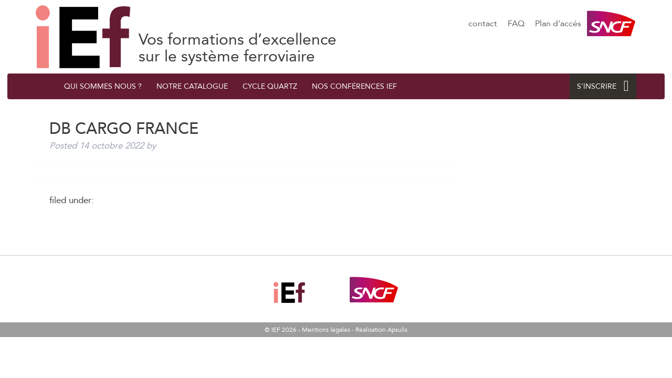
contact (482, 23)
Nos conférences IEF (354, 86)
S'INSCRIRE (603, 86)
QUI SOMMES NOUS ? (103, 86)
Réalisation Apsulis (381, 330)
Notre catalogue (192, 86)
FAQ (516, 23)
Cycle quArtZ (270, 86)
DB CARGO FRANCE (83, 36)
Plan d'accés (558, 23)
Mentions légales (326, 330)
